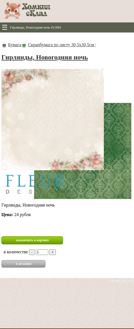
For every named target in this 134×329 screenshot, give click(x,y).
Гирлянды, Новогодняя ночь (44, 57)
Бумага (14, 44)
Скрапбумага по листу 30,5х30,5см (61, 44)
